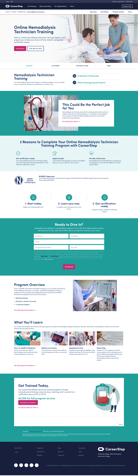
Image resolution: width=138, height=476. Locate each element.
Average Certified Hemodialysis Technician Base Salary (44, 432)
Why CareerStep (45, 6)
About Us (61, 452)
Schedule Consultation (28, 403)
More (72, 6)
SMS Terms (44, 256)
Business (40, 456)
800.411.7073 (19, 449)
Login (16, 452)
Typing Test (82, 449)
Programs (40, 449)
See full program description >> (25, 366)
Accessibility (91, 466)
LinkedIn (31, 466)
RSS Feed (37, 466)
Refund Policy (99, 466)
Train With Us (41, 452)
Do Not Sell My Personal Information (114, 466)
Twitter (21, 466)
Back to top (119, 424)
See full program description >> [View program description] (25, 310)
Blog (59, 449)
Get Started (20, 48)
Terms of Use (83, 466)
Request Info (126, 6)
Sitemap (81, 456)
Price (130, 12)
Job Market (105, 12)
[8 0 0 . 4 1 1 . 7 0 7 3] (128, 1)
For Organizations (60, 6)
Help (80, 452)
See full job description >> (71, 121)
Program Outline (118, 12)
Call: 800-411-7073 (35, 48)
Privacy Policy (55, 256)
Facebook (16, 466)
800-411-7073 (49, 259)
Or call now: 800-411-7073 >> (28, 408)
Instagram (26, 466)
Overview (93, 12)
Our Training (32, 6)
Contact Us (61, 456)
